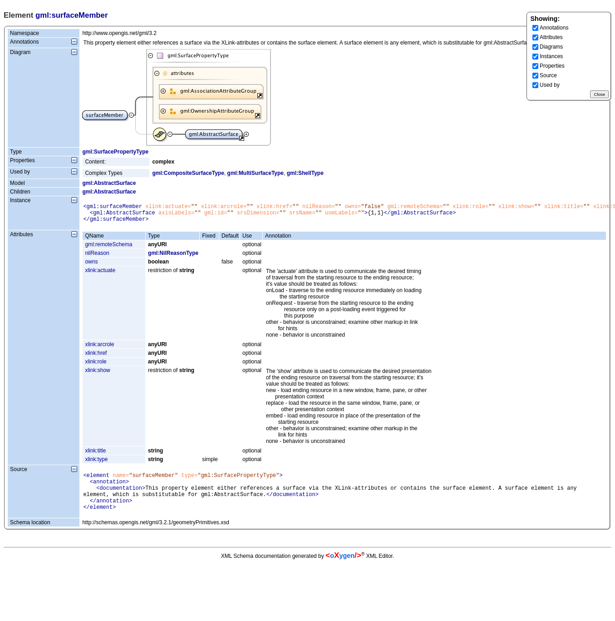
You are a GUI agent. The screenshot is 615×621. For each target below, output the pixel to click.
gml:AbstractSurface (109, 183)
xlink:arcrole (99, 348)
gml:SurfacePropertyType (115, 152)
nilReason (97, 257)
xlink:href (96, 357)
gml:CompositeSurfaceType (188, 173)
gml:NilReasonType (173, 257)
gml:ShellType (305, 173)
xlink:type (96, 463)
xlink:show (97, 374)
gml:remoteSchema (108, 248)
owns (91, 266)
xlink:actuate (100, 274)
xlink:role (95, 366)
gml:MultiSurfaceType (255, 173)
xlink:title (95, 455)
